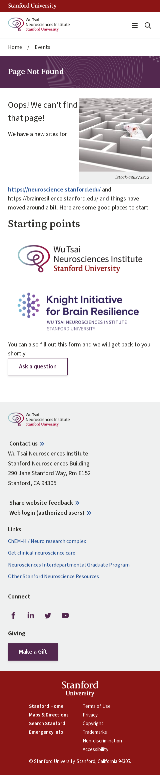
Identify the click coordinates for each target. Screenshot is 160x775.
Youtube (65, 615)
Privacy (90, 715)
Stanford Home (46, 707)
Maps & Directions (49, 715)
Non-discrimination (102, 741)
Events (42, 47)
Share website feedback (41, 503)
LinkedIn (30, 615)
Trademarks (95, 732)
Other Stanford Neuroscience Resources (53, 577)
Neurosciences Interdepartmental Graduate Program (69, 565)
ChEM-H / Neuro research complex (47, 541)
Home (15, 47)
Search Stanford (47, 724)
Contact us (23, 444)
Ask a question (38, 366)
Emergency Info (46, 732)
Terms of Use (97, 707)
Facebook (13, 615)
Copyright (93, 724)
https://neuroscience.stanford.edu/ (54, 190)
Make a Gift (33, 652)
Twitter (48, 615)
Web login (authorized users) (47, 513)
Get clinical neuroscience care (41, 553)
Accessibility (95, 750)
